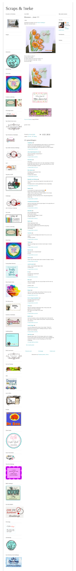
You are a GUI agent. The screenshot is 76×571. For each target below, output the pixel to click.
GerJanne (30, 159)
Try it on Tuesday (28, 119)
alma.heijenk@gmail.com (33, 151)
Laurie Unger (31, 325)
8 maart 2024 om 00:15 (33, 331)
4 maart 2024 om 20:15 (33, 149)
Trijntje (29, 242)
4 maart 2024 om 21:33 (33, 167)
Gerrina (29, 257)
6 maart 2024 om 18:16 (33, 313)
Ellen (29, 279)
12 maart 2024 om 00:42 (33, 342)
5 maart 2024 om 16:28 (33, 261)
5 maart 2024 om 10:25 (33, 247)
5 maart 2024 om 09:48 (33, 239)
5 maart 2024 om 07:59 (33, 185)
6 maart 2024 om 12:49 (33, 303)
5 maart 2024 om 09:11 (33, 218)
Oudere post (52, 351)
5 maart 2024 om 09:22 (33, 230)
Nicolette (30, 210)
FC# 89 (29, 136)
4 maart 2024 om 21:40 (33, 176)
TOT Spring (34, 136)
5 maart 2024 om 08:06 (33, 198)
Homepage (40, 351)
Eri (28, 271)
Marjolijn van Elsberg (33, 179)
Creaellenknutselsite (32, 201)
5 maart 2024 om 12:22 (33, 254)
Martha (29, 221)
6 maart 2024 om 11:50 (33, 287)
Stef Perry (30, 334)
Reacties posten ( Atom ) (43, 354)
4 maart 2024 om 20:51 (33, 156)
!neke (67, 22)
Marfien (29, 316)
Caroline (30, 233)
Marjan (29, 290)
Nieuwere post (28, 351)
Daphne (29, 188)
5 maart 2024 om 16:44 (33, 269)
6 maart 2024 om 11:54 (33, 295)
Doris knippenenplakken (33, 298)
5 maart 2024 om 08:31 (33, 207)
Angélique (30, 142)
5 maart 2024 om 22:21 (33, 276)
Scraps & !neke (19, 8)
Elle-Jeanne (30, 170)
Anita (29, 305)
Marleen (30, 249)
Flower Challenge (41, 22)
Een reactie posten (30, 345)
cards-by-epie (31, 264)
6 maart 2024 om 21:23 (33, 322)
